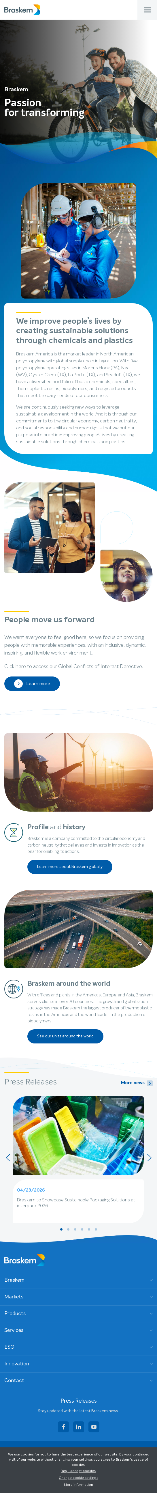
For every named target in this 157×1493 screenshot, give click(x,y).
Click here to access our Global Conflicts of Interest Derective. (73, 666)
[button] (61, 1229)
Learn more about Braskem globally (70, 867)
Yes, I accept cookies (78, 1471)
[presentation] (7, 1157)
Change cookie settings (78, 1478)
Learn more (32, 683)
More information (78, 1485)
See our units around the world (65, 1036)
